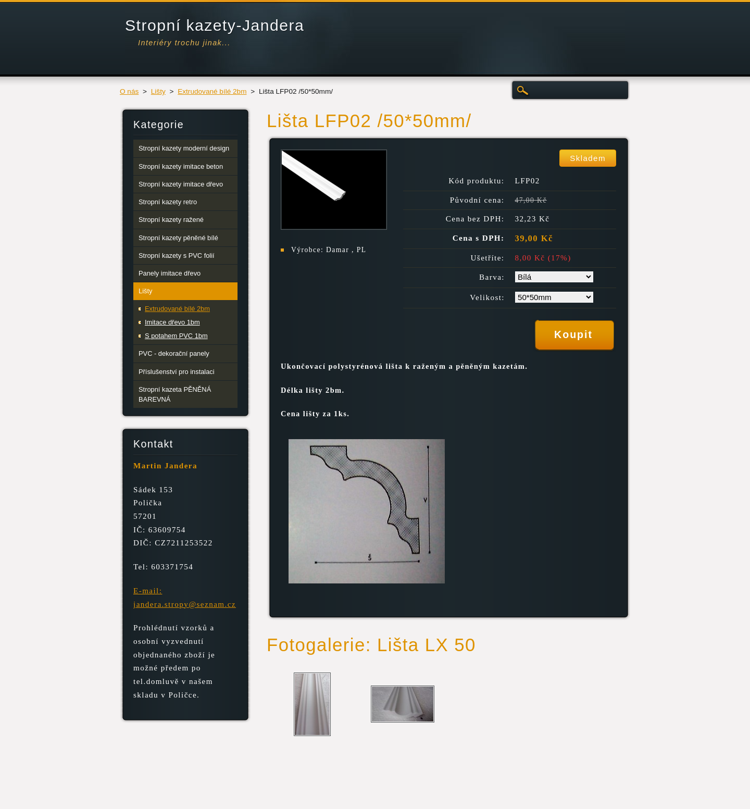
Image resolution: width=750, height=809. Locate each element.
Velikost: (487, 297)
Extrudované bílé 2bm (212, 91)
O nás (129, 91)
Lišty (158, 91)
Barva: (492, 277)
